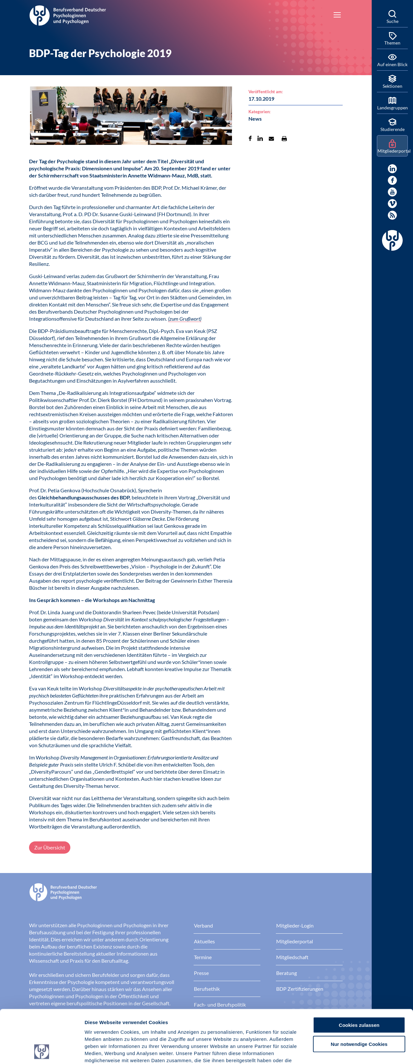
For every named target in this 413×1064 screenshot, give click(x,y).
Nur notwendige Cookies (359, 994)
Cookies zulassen (359, 975)
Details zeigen (343, 1051)
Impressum (98, 1025)
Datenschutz (132, 1025)
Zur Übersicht (49, 847)
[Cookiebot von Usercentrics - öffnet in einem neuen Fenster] (42, 1051)
